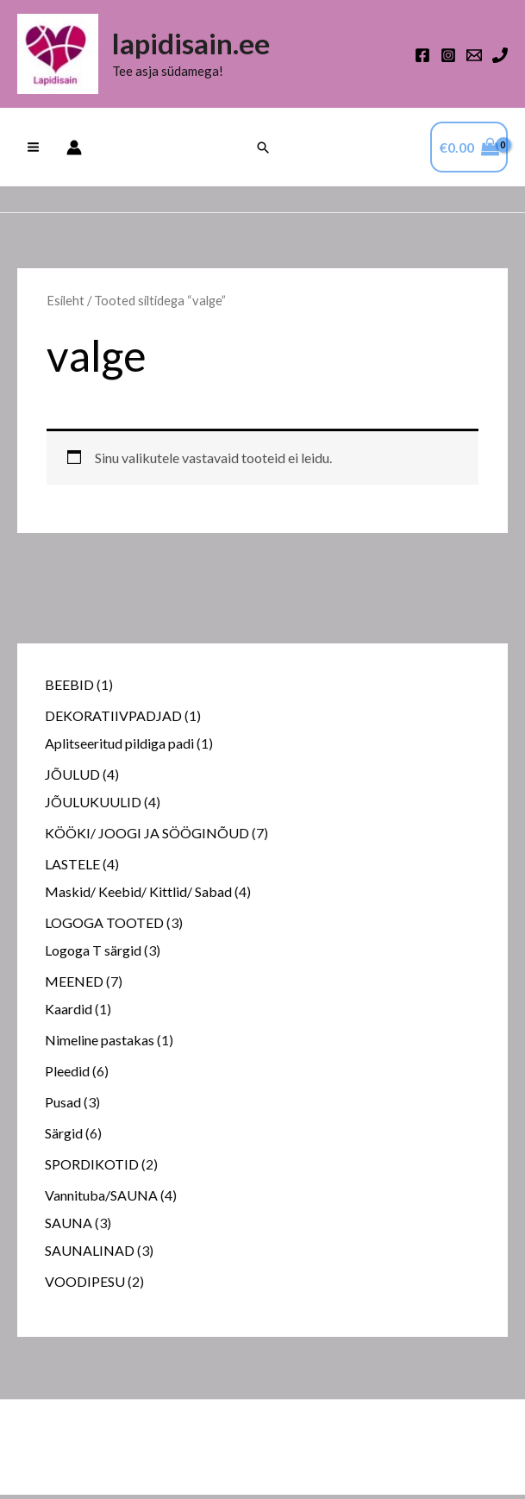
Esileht (65, 305)
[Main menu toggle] (33, 151)
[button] (263, 152)
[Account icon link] (74, 152)
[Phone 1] (500, 58)
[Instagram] (448, 58)
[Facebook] (422, 58)
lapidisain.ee (200, 46)
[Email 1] (474, 58)
